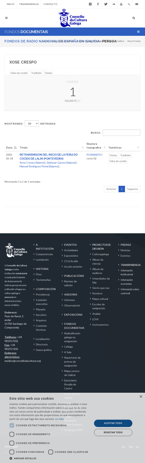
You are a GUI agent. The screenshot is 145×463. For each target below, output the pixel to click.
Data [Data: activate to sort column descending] (9, 147)
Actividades (71, 250)
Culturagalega (100, 254)
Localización (43, 339)
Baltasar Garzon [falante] (61, 162)
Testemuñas (43, 279)
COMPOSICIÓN (46, 289)
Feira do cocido (19, 72)
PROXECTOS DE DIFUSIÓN (101, 246)
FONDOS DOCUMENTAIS (74, 325)
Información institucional (127, 272)
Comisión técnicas (41, 327)
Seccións (41, 314)
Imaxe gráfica (44, 349)
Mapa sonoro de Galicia (71, 373)
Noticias (125, 250)
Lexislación (42, 259)
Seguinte (132, 189)
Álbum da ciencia (97, 261)
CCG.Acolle (71, 261)
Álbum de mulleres (97, 271)
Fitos (39, 274)
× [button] (140, 396)
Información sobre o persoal (130, 291)
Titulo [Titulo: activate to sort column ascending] (24, 147)
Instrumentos (100, 324)
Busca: (115, 132)
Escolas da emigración (98, 306)
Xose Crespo (133, 41)
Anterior (111, 189)
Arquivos (41, 320)
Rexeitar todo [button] (113, 432)
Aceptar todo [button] (113, 423)
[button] (49, 458)
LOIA (95, 319)
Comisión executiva (41, 301)
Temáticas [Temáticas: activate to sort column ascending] (115, 147)
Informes (69, 300)
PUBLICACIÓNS (74, 275)
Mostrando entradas (30, 123)
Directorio (42, 344)
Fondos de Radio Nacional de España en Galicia (100, 41)
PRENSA (126, 244)
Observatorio (72, 305)
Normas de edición (70, 283)
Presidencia (43, 294)
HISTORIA (42, 268)
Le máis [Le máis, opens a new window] (59, 419)
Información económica (127, 281)
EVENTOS (70, 244)
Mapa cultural (100, 298)
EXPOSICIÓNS (73, 314)
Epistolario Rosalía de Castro (70, 384)
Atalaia (96, 313)
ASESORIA (70, 294)
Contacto (50, 4)
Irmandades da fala (101, 280)
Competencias (44, 254)
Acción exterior (73, 266)
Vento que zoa (100, 287)
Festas (48, 72)
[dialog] (72, 428)
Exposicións (71, 255)
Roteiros (97, 293)
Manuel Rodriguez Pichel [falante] (39, 166)
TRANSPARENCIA (130, 264)
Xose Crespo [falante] (32, 162)
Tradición (36, 72)
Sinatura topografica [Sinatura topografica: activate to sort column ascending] (93, 145)
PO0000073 (93, 154)
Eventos (125, 255)
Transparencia (29, 4)
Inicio (10, 4)
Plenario (41, 309)
